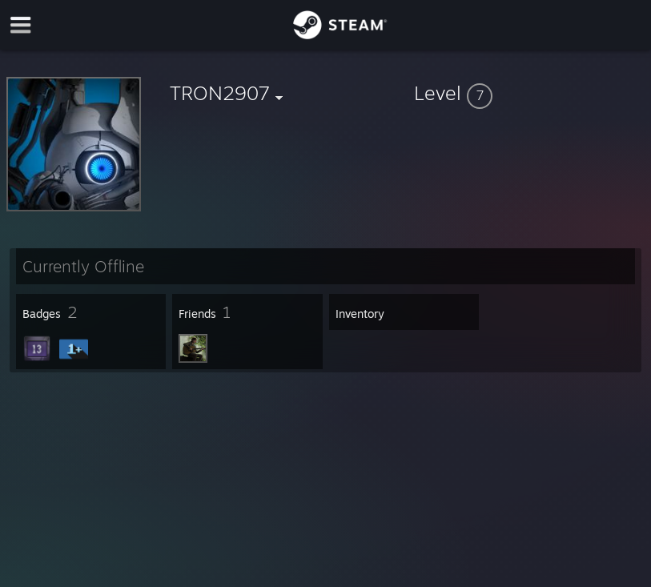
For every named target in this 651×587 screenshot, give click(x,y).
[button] (529, 93)
